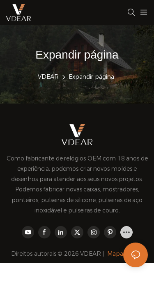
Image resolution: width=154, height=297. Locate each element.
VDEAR (48, 76)
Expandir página (91, 76)
